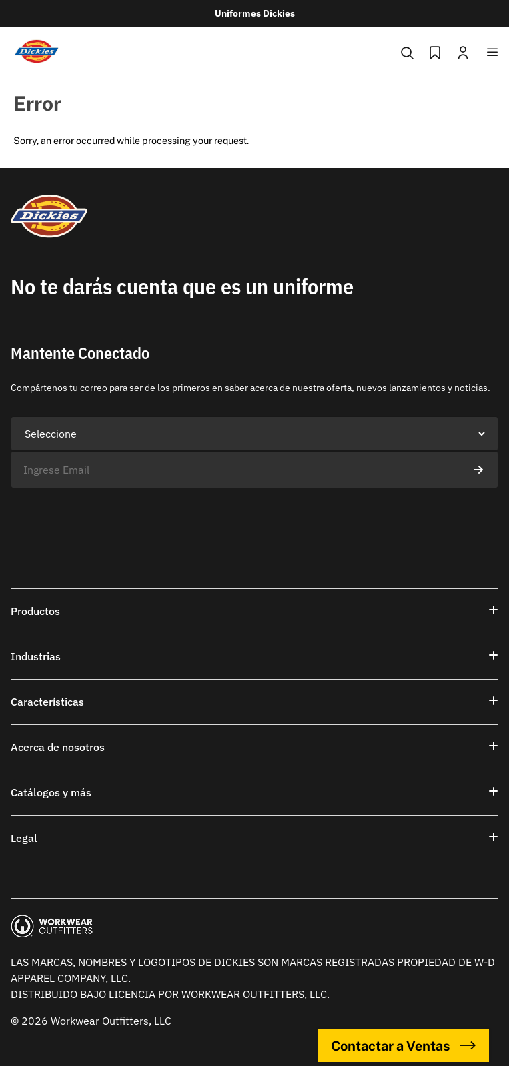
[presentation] (112, 514)
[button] (254, 611)
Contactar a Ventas (403, 1045)
